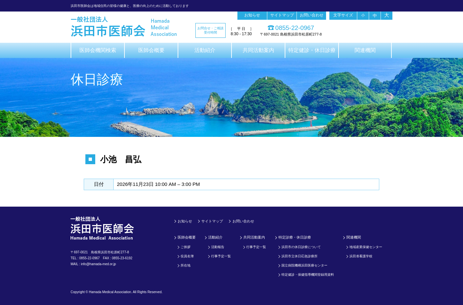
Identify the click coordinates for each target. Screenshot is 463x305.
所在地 (185, 265)
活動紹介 (204, 50)
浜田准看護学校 (360, 256)
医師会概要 (151, 50)
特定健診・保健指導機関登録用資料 (307, 274)
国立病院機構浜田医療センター (304, 265)
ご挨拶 (185, 247)
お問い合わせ (311, 15)
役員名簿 (187, 256)
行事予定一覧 (221, 256)
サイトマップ (282, 15)
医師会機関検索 (97, 50)
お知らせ (252, 15)
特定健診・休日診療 (312, 50)
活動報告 (217, 247)
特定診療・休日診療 (294, 237)
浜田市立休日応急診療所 (299, 256)
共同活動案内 (258, 50)
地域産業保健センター (365, 247)
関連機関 (365, 50)
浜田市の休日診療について (301, 247)
